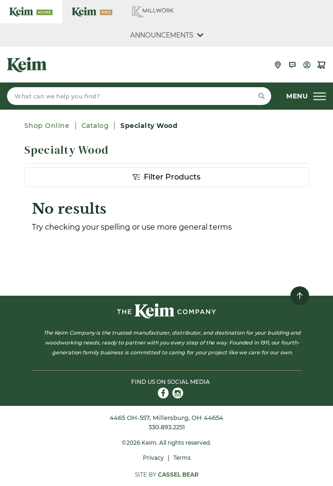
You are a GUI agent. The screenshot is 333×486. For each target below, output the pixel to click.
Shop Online (48, 125)
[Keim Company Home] (31, 11)
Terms (182, 457)
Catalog (95, 125)
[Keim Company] (27, 64)
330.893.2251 (166, 427)
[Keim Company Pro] (92, 11)
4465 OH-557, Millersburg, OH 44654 (166, 417)
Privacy (153, 457)
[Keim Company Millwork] (153, 11)
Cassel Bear (178, 474)
